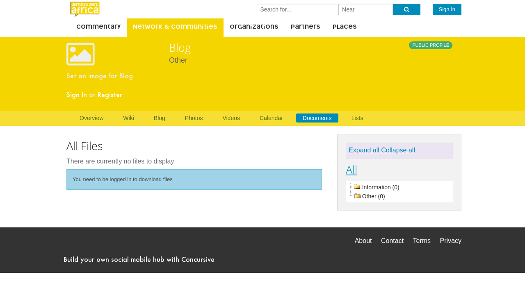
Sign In (447, 9)
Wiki (128, 118)
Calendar (271, 118)
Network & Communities (175, 27)
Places (345, 27)
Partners (305, 27)
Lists (357, 118)
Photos (194, 118)
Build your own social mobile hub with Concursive (139, 259)
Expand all (364, 150)
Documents (317, 118)
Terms (422, 240)
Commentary (98, 27)
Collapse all (398, 150)
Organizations (254, 27)
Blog (159, 118)
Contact (392, 240)
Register (110, 94)
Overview (91, 118)
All (351, 169)
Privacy (450, 240)
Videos (231, 118)
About (363, 240)
